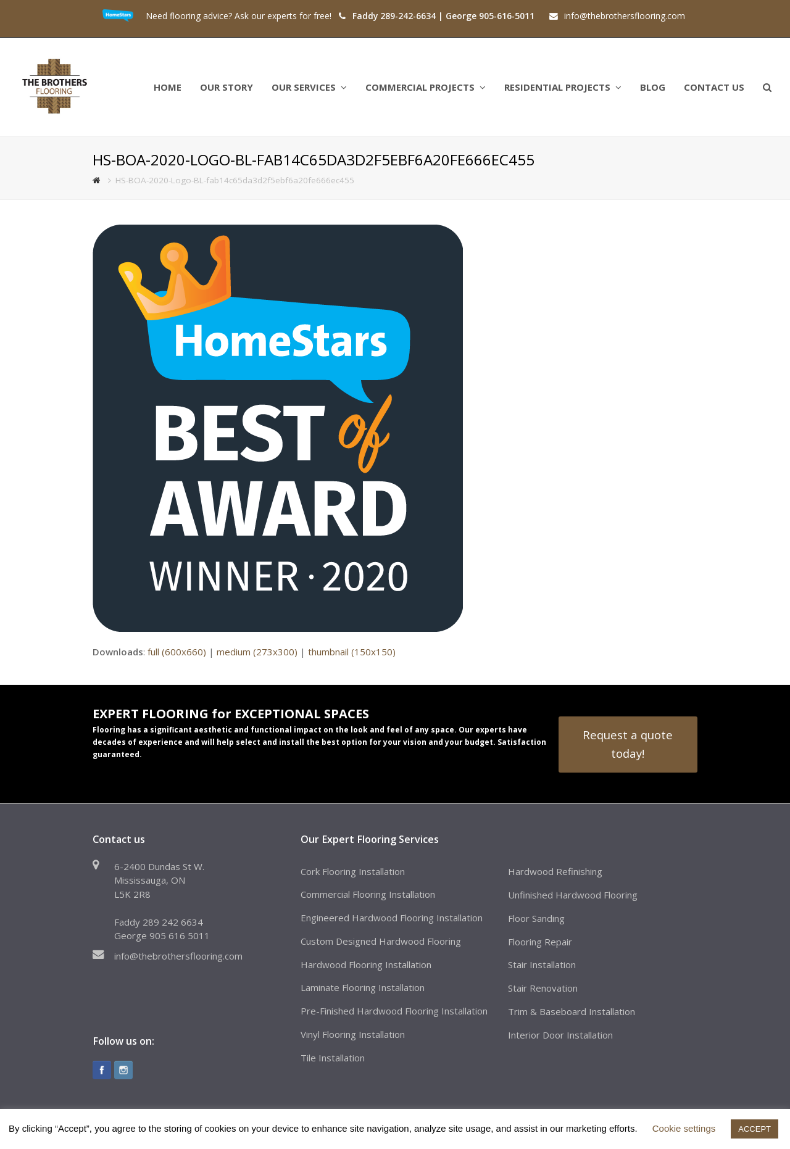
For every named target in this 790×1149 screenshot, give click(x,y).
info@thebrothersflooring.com (178, 956)
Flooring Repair (540, 941)
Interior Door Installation (560, 1035)
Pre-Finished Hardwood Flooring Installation (394, 1011)
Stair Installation (542, 964)
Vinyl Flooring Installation (353, 1034)
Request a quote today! (628, 744)
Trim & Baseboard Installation (571, 1011)
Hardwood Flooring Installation (366, 964)
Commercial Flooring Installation (368, 894)
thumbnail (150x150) (352, 651)
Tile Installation (333, 1058)
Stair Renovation (543, 988)
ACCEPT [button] (754, 1129)
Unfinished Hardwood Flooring (573, 895)
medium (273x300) (257, 651)
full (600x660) (177, 651)
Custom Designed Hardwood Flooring (381, 941)
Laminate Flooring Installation (363, 987)
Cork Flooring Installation (353, 871)
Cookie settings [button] (684, 1128)
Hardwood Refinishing (555, 871)
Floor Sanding (536, 918)
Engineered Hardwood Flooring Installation (392, 917)
